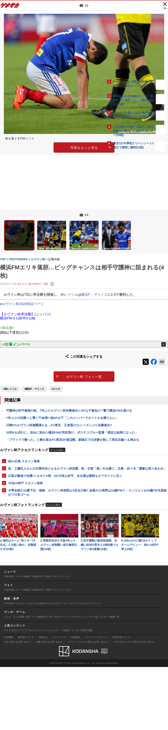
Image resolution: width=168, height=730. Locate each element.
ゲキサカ (10, 6)
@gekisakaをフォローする (129, 215)
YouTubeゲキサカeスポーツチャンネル (55, 666)
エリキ (31, 138)
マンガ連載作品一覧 (41, 680)
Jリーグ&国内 (23, 639)
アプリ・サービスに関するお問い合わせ (88, 705)
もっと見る (60, 460)
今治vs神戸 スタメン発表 (27, 502)
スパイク (66, 639)
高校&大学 (37, 639)
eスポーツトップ (62, 680)
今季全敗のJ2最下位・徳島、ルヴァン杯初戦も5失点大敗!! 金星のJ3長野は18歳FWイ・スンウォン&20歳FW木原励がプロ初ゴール (53, 514)
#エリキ (58, 375)
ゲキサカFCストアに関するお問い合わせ (133, 705)
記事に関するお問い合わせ (49, 705)
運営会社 (43, 700)
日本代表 (8, 639)
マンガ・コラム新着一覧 (16, 680)
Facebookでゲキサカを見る (130, 223)
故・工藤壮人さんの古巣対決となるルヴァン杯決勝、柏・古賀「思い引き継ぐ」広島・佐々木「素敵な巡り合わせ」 (52, 481)
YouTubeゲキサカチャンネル (18, 666)
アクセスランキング (35, 693)
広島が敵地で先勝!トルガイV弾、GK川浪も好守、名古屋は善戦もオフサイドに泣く (52, 493)
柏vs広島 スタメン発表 (26, 471)
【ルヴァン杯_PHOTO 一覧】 (35, 269)
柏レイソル (71, 280)
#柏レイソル (12, 375)
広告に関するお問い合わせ (17, 705)
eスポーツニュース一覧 (85, 680)
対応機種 (8, 700)
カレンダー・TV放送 (58, 693)
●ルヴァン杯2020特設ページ (24, 294)
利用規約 (75, 700)
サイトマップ (59, 700)
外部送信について (121, 700)
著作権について (26, 700)
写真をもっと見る (50, 147)
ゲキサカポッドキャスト (90, 666)
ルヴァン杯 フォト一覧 (49, 364)
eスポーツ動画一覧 (109, 680)
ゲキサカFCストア (13, 693)
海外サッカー (52, 639)
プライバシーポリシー (96, 700)
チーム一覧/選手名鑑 (82, 693)
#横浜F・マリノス (36, 375)
